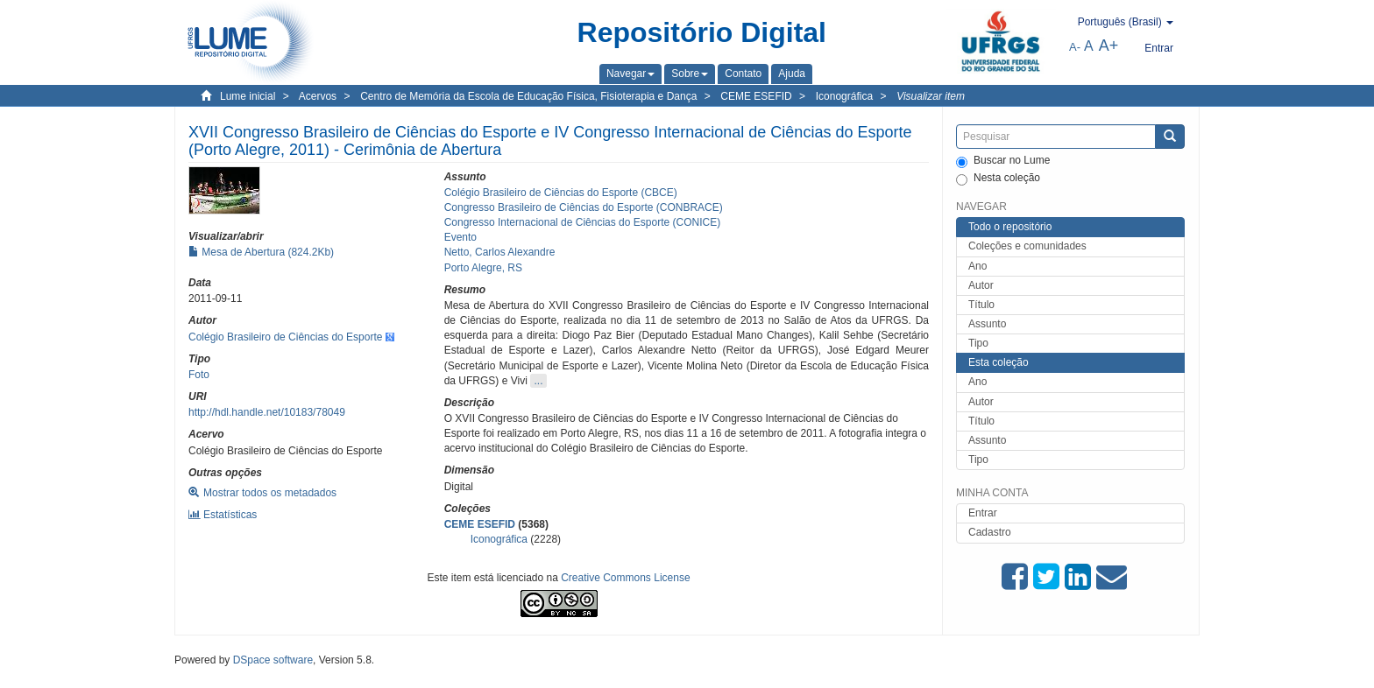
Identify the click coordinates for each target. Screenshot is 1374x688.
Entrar (982, 513)
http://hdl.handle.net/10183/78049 (266, 412)
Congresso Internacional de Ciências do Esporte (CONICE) (582, 222)
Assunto (987, 324)
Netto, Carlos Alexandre (500, 252)
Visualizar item (930, 96)
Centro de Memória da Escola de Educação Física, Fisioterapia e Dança (528, 96)
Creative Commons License (625, 578)
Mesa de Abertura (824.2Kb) (261, 252)
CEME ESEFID (755, 96)
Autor (981, 285)
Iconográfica (844, 96)
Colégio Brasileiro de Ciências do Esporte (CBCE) (560, 192)
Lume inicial (247, 96)
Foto (198, 375)
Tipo (978, 343)
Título (981, 304)
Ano (977, 266)
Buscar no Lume (1003, 161)
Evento (460, 237)
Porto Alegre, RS (483, 268)
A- (1074, 46)
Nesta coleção (998, 179)
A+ (1109, 45)
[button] (630, 73)
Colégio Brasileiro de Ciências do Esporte (285, 337)
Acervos (317, 96)
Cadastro (989, 532)
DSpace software (273, 660)
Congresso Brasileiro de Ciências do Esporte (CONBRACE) (583, 207)
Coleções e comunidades (1027, 246)
